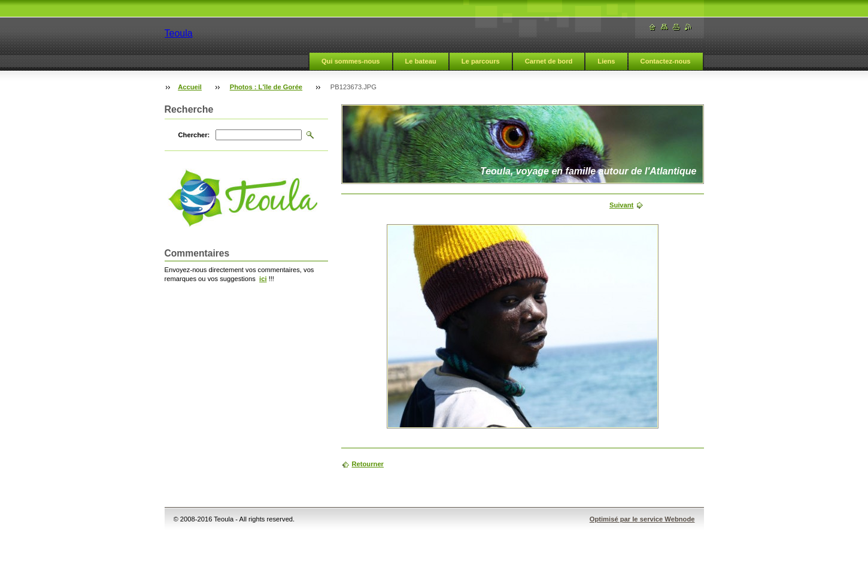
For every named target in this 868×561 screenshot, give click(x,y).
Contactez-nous (666, 61)
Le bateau (420, 61)
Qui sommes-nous (350, 61)
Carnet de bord (549, 61)
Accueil (190, 87)
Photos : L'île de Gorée (266, 87)
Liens (606, 61)
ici (262, 278)
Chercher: (194, 134)
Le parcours (481, 61)
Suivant (621, 205)
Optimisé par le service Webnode (642, 519)
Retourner (368, 464)
